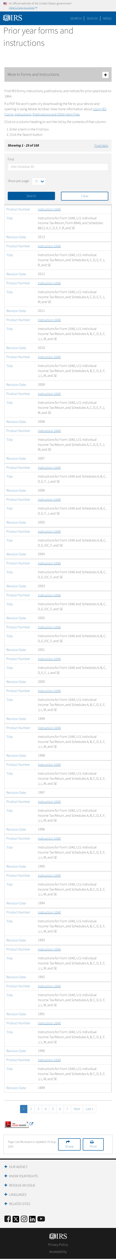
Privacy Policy (58, 1244)
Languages (17, 1194)
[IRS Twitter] (16, 1220)
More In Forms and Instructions (58, 75)
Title (9, 218)
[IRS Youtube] (41, 1219)
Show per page (18, 181)
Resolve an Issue (22, 1185)
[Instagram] (24, 1219)
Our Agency (18, 1166)
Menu (107, 18)
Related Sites (19, 1203)
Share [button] (69, 1146)
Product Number (18, 209)
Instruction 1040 (49, 209)
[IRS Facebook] (7, 1219)
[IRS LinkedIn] (32, 1220)
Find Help (101, 145)
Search (76, 18)
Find (11, 159)
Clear (84, 196)
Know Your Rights (23, 1176)
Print (93, 1146)
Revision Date (16, 237)
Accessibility (58, 1252)
